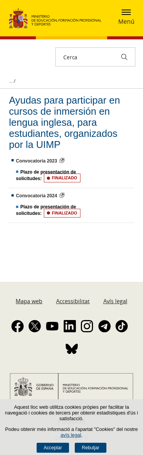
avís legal (71, 435)
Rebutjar (91, 447)
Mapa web (29, 301)
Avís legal (115, 301)
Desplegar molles (12, 81)
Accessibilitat (73, 301)
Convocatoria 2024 (36, 195)
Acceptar (52, 447)
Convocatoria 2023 (36, 161)
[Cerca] (124, 57)
